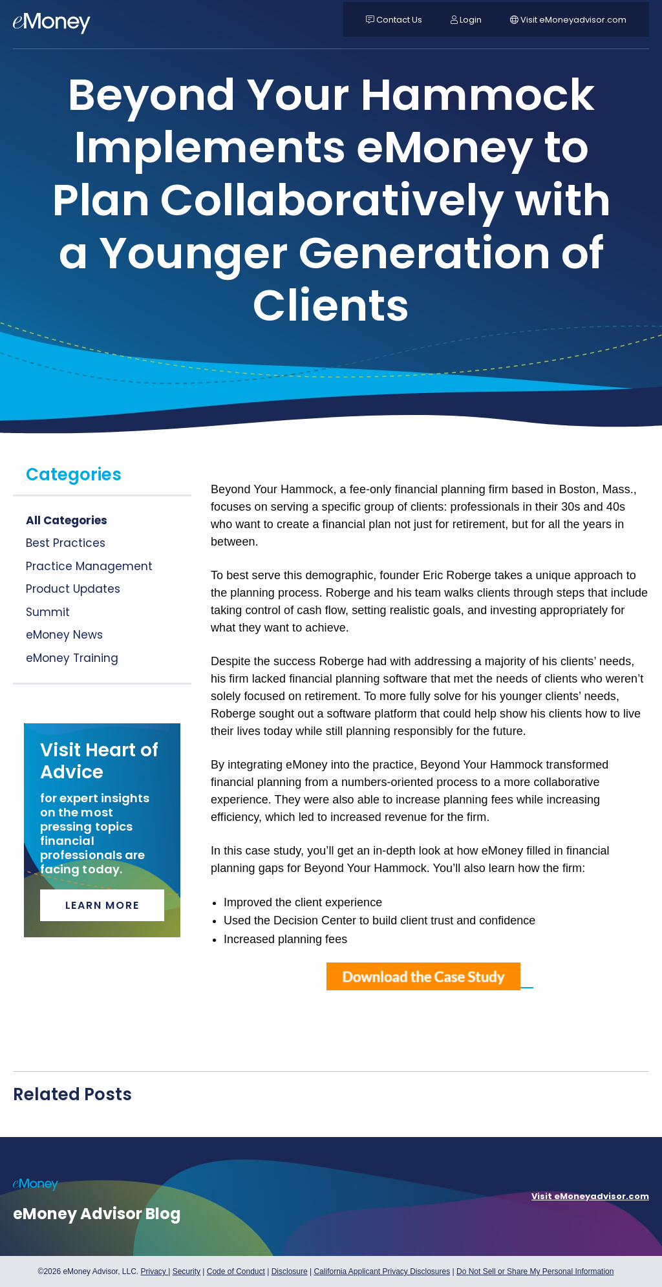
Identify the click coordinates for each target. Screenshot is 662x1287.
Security (186, 1271)
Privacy (154, 1271)
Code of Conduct (236, 1271)
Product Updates (73, 589)
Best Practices (65, 543)
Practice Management (89, 566)
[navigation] (52, 26)
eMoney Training (72, 658)
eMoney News (64, 635)
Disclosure (290, 1271)
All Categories (66, 520)
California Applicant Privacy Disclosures (382, 1271)
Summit (48, 612)
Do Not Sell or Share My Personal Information (535, 1273)
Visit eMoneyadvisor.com (590, 1196)
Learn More (102, 905)
